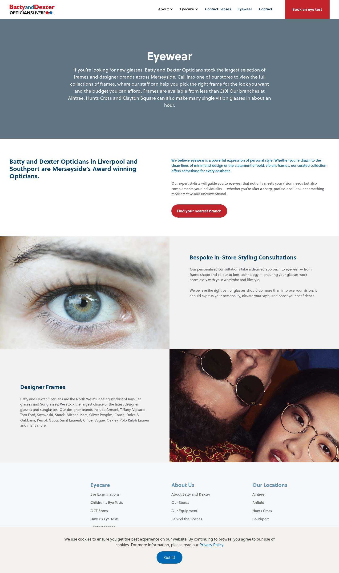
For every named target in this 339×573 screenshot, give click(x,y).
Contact (265, 9)
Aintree (258, 494)
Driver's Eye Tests (104, 518)
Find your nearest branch (199, 211)
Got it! (169, 557)
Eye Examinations (104, 494)
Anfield (258, 502)
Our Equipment (184, 510)
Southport (260, 518)
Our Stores (180, 502)
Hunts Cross (262, 510)
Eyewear (245, 9)
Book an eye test (307, 9)
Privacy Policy (211, 544)
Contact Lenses (218, 9)
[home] (32, 9)
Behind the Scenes (186, 518)
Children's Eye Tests (106, 502)
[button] (165, 9)
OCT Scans (99, 510)
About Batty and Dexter (190, 494)
